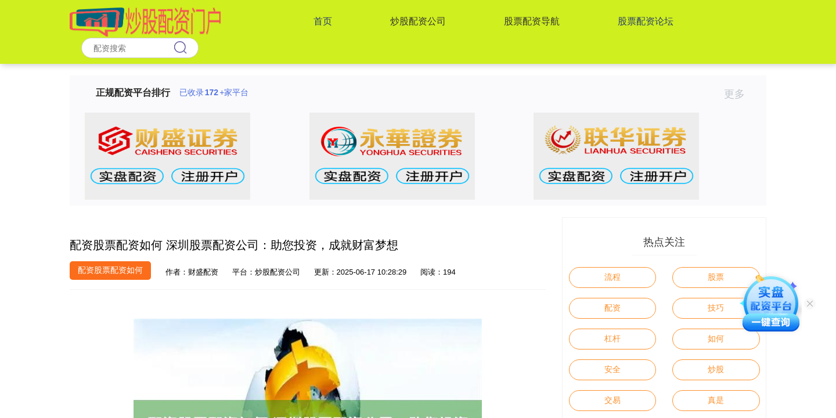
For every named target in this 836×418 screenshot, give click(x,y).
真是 (716, 400)
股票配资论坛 (645, 21)
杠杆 (612, 338)
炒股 (716, 369)
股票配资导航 (532, 21)
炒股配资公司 (418, 21)
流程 (612, 277)
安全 (612, 369)
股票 (716, 277)
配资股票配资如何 (110, 270)
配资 (612, 307)
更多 (739, 94)
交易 (612, 400)
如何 (716, 338)
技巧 (716, 307)
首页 (323, 21)
